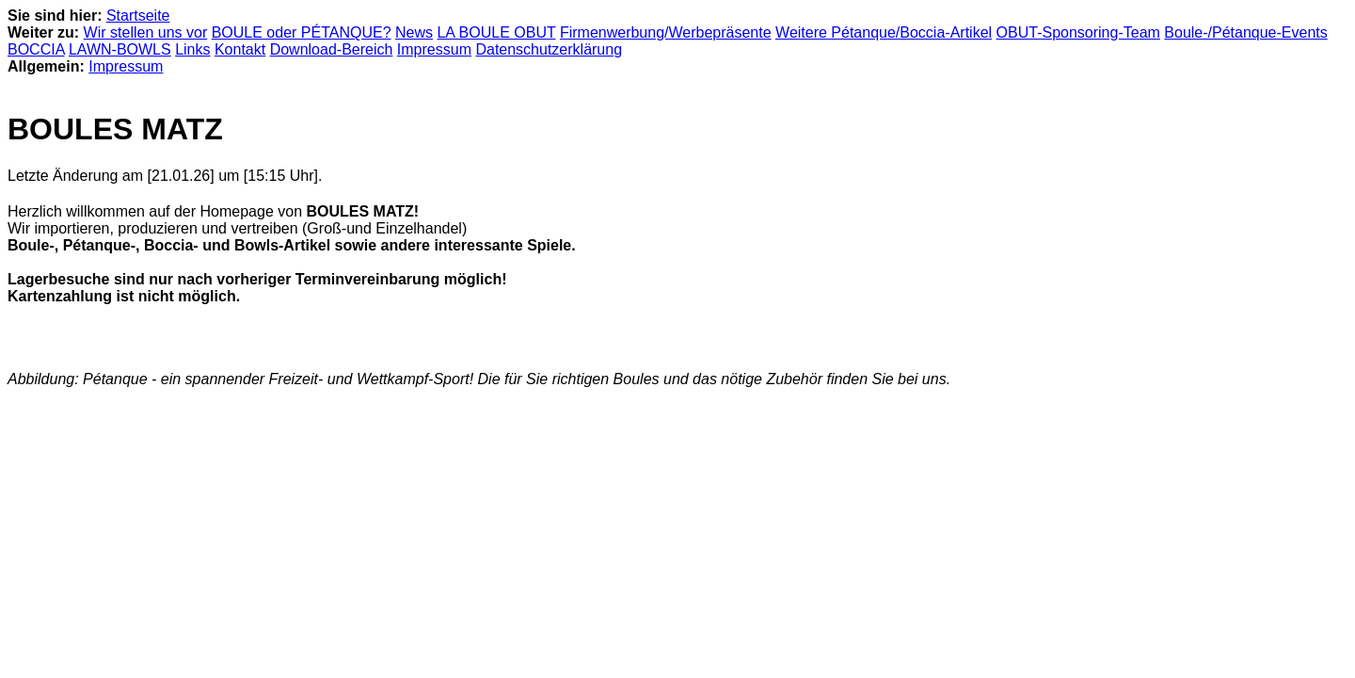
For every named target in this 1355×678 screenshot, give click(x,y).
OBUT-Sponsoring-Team (1078, 32)
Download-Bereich (331, 49)
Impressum (434, 49)
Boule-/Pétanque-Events (1245, 32)
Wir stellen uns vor (146, 32)
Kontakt (240, 49)
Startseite (138, 16)
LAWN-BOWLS (120, 49)
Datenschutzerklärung (548, 49)
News (414, 32)
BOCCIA (36, 49)
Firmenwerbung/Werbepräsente (666, 32)
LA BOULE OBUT (496, 32)
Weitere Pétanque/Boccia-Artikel (883, 32)
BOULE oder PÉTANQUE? (301, 32)
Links (192, 49)
